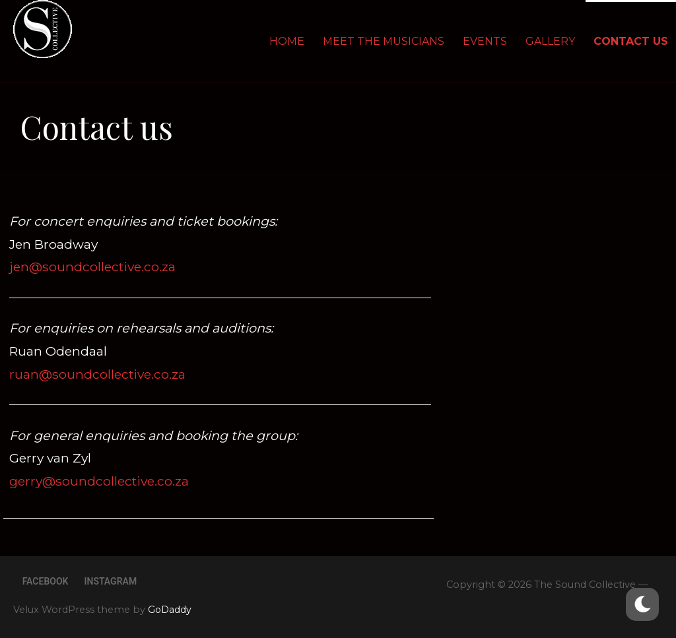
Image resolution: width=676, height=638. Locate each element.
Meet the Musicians (383, 41)
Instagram (110, 581)
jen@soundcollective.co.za (92, 266)
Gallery (550, 41)
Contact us (630, 41)
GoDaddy (169, 610)
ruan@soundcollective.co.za (97, 374)
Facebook (45, 581)
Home (286, 41)
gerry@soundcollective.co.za (99, 481)
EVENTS (485, 41)
